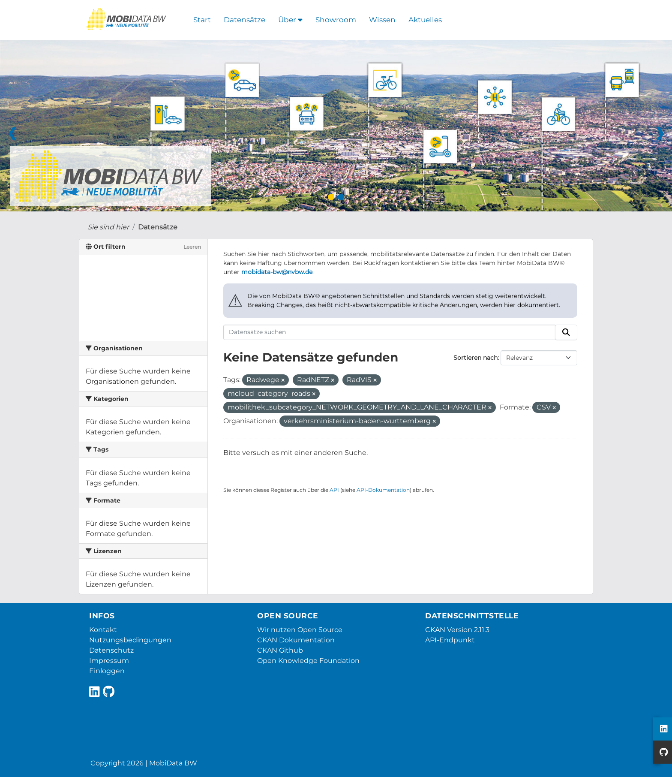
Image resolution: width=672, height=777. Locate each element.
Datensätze (244, 19)
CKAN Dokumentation (296, 640)
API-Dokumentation (383, 490)
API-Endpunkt (450, 640)
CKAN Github (280, 650)
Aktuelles (425, 19)
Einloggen (107, 671)
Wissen (382, 19)
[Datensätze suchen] (389, 332)
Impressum (109, 661)
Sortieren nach (475, 357)
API (334, 490)
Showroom (335, 19)
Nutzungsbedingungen (130, 640)
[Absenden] (566, 332)
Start (202, 19)
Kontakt (103, 630)
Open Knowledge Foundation (308, 661)
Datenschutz (111, 650)
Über (290, 19)
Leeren (192, 247)
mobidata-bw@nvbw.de (276, 272)
